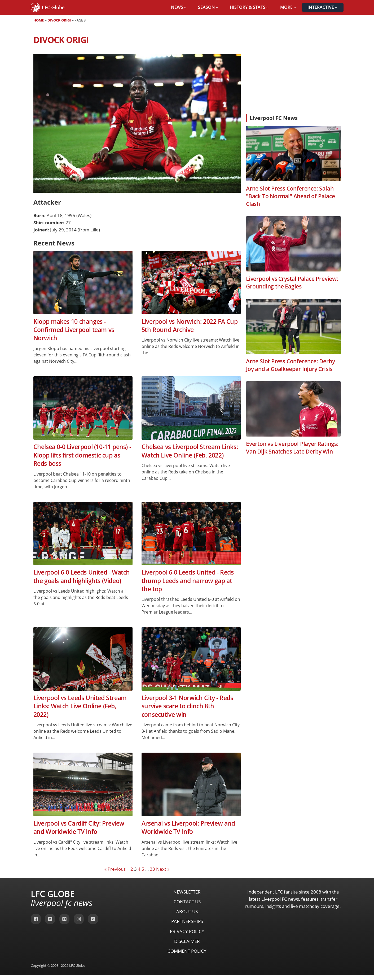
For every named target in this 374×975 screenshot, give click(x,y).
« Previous (115, 869)
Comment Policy (187, 951)
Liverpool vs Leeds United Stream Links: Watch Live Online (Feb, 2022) (80, 706)
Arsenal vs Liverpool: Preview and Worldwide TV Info (188, 827)
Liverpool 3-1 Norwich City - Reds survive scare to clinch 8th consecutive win (187, 706)
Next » (162, 869)
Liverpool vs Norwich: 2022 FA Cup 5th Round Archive (190, 325)
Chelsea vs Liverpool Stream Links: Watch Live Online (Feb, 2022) (190, 451)
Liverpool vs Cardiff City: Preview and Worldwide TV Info (78, 827)
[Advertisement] (293, 70)
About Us (187, 911)
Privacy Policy (187, 931)
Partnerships (187, 921)
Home (38, 20)
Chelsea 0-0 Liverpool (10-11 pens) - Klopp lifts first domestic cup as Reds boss (82, 455)
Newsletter (187, 892)
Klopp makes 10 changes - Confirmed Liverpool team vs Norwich (73, 329)
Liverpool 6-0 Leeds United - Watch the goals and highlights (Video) (81, 576)
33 (152, 869)
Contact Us (187, 902)
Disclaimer (187, 941)
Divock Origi (59, 20)
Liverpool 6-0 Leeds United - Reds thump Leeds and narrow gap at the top (188, 580)
